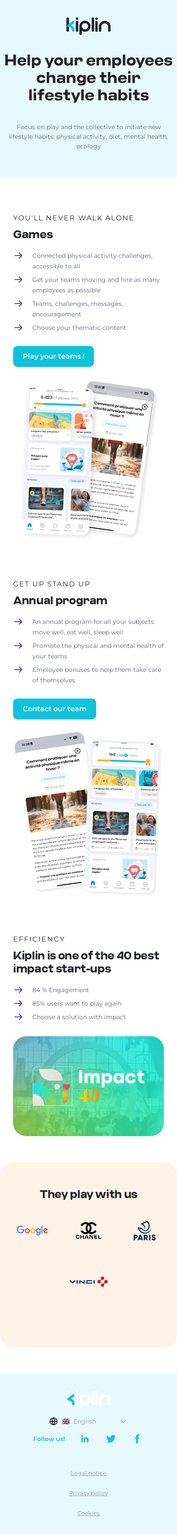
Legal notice (88, 1472)
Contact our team (55, 709)
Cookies (88, 1513)
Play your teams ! (53, 356)
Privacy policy (88, 1492)
